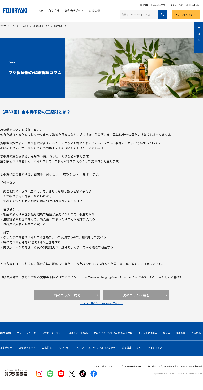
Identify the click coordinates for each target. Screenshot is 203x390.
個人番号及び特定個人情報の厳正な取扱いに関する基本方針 (175, 366)
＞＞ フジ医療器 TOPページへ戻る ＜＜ (101, 303)
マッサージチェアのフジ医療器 (14, 26)
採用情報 (144, 5)
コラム (198, 37)
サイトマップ (155, 347)
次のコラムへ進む (136, 295)
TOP (40, 10)
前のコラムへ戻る (67, 295)
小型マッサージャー (52, 333)
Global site (194, 5)
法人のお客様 (159, 5)
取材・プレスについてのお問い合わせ (95, 347)
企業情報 (94, 10)
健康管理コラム (61, 26)
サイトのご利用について (102, 366)
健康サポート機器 (78, 333)
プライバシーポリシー (131, 366)
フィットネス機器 (147, 333)
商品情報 (53, 10)
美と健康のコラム (41, 26)
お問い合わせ (176, 5)
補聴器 (166, 333)
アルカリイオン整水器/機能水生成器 (112, 333)
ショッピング (188, 14)
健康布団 (180, 333)
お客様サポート (74, 10)
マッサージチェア (26, 333)
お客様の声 (6, 347)
